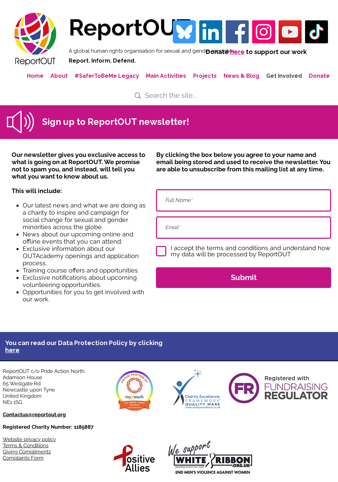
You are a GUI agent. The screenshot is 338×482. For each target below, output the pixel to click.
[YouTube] (290, 31)
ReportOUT (130, 27)
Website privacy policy (29, 439)
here (237, 51)
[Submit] (243, 277)
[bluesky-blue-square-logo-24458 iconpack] (184, 31)
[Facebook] (237, 31)
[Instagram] (263, 31)
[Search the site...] (172, 95)
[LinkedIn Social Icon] (210, 31)
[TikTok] (316, 31)
